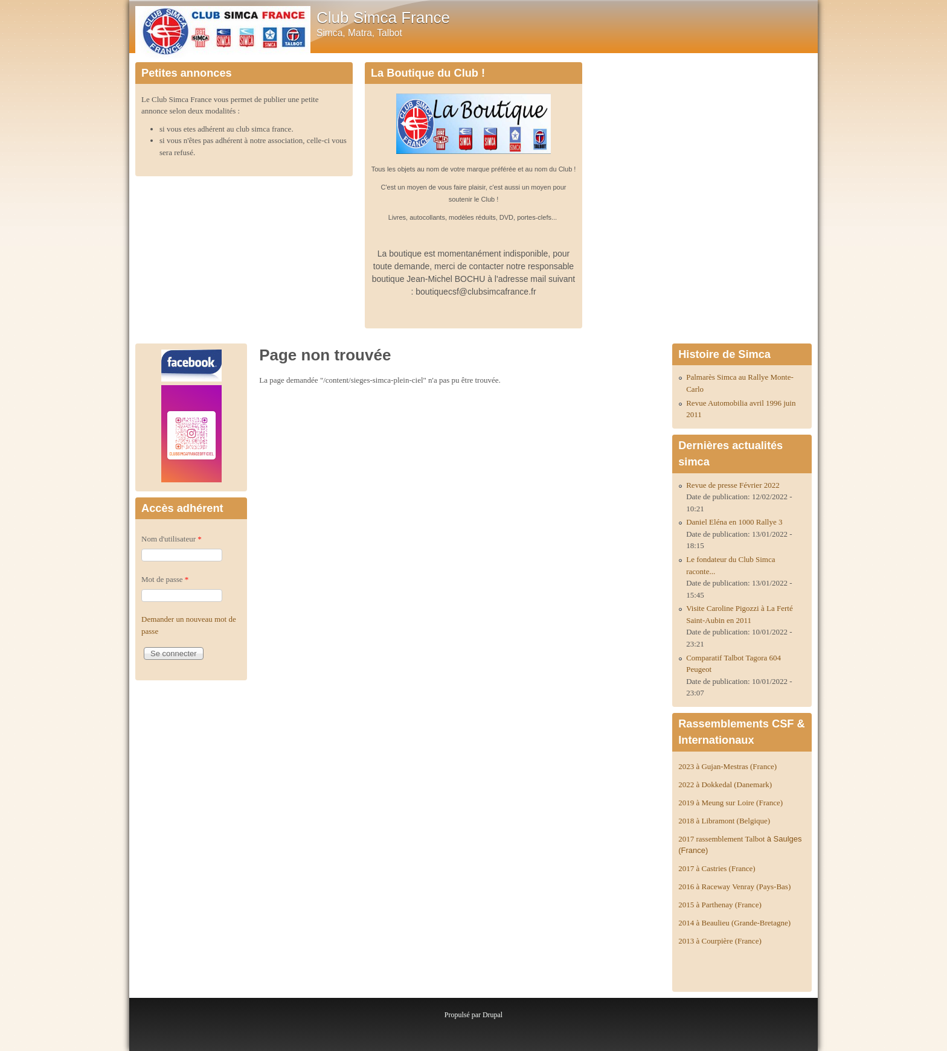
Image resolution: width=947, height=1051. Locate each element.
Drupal (492, 1015)
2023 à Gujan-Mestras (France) (727, 766)
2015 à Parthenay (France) (720, 904)
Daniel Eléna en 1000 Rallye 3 (734, 521)
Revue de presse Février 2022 (733, 485)
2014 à (734, 922)
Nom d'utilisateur (171, 538)
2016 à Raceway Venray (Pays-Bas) (734, 886)
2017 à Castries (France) (716, 868)
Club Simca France (383, 17)
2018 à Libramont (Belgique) (724, 820)
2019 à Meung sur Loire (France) (730, 802)
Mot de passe (164, 579)
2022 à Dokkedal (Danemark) (726, 784)
